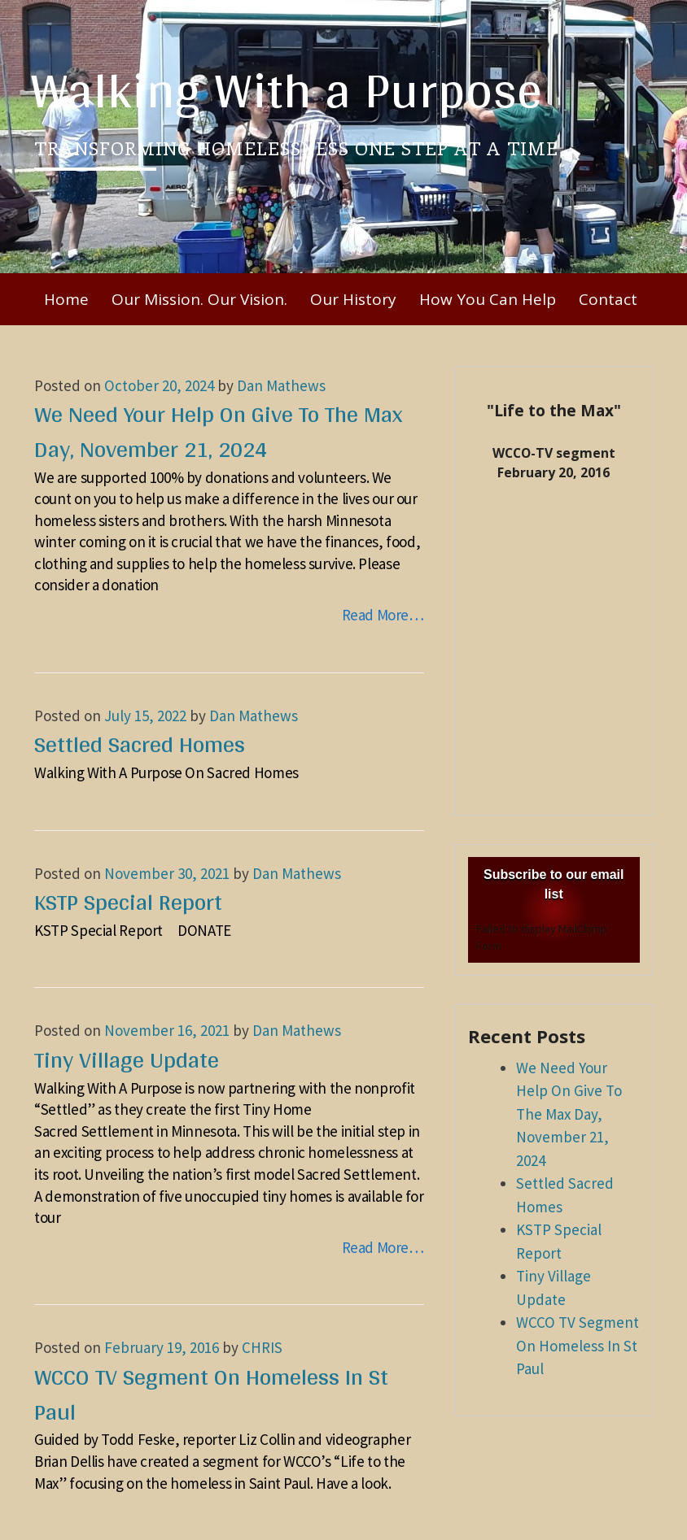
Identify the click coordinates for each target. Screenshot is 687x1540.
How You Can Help (487, 299)
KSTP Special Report (128, 902)
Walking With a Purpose (286, 89)
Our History (353, 299)
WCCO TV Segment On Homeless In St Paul (211, 1394)
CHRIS (262, 1347)
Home (66, 299)
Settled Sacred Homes (139, 744)
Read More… (383, 614)
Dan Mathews (281, 385)
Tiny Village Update (126, 1059)
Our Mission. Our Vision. (199, 299)
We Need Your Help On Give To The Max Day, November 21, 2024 (218, 431)
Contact (608, 299)
